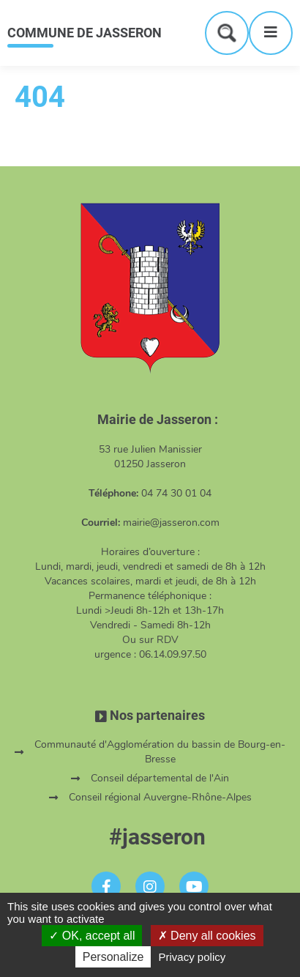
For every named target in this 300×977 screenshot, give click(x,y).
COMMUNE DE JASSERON (84, 32)
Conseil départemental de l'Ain (160, 778)
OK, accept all (92, 935)
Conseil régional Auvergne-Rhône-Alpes (160, 797)
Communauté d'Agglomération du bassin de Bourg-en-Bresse (159, 752)
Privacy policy (192, 957)
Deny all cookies (207, 935)
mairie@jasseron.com (171, 523)
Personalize (113, 957)
